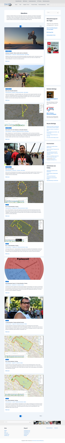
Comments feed (7, 434)
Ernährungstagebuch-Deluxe (51, 35)
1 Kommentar (19, 170)
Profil (48, 5)
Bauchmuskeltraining (42, 4)
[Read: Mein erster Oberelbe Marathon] (24, 76)
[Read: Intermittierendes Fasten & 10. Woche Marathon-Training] (24, 268)
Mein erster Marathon (10, 168)
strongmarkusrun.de (27, 430)
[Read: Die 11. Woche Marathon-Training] (24, 230)
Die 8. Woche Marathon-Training (12, 361)
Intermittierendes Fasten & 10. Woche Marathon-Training (17, 283)
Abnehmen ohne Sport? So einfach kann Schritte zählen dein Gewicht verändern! (52, 127)
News (16, 5)
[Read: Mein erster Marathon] (24, 154)
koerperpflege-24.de (27, 431)
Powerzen (48, 151)
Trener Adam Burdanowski (51, 154)
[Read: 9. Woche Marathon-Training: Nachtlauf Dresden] (24, 307)
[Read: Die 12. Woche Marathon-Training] (24, 191)
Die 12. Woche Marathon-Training (12, 206)
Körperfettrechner (18, 1)
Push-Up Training (34, 4)
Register (5, 430)
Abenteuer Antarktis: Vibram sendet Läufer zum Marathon (17, 53)
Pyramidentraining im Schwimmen (52, 184)
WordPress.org (6, 435)
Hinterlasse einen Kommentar (21, 54)
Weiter (41, 26)
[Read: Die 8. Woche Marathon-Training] (24, 346)
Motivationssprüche (46, 1)
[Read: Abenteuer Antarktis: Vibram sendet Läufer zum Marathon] (24, 38)
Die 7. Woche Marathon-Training (12, 400)
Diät (21, 5)
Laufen (7, 51)
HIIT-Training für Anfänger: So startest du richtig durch (53, 155)
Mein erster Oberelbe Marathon (12, 90)
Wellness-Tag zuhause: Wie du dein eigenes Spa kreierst (52, 159)
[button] (17, 5)
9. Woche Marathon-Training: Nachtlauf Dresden (15, 322)
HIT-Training (39, 1)
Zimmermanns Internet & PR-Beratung (37, 440)
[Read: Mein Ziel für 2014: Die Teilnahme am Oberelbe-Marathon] (24, 115)
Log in (5, 431)
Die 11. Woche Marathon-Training (12, 245)
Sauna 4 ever (49, 158)
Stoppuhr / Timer (26, 5)
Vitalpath (48, 148)
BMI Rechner (25, 1)
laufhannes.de (26, 434)
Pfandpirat (25, 435)
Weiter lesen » (7, 61)
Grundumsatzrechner (32, 1)
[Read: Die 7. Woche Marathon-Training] (24, 385)
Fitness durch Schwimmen (51, 179)
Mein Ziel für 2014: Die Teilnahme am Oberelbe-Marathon (17, 129)
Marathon (10, 51)
